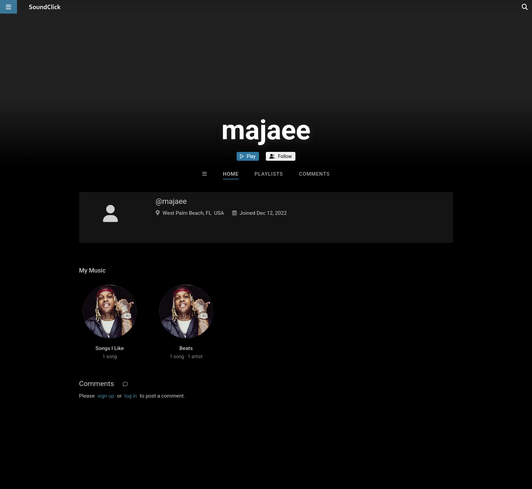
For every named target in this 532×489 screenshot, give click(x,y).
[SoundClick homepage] (45, 6)
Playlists (269, 174)
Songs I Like (110, 348)
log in (130, 396)
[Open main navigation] (8, 7)
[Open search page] (525, 7)
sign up (105, 396)
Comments (314, 174)
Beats (186, 348)
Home (231, 174)
